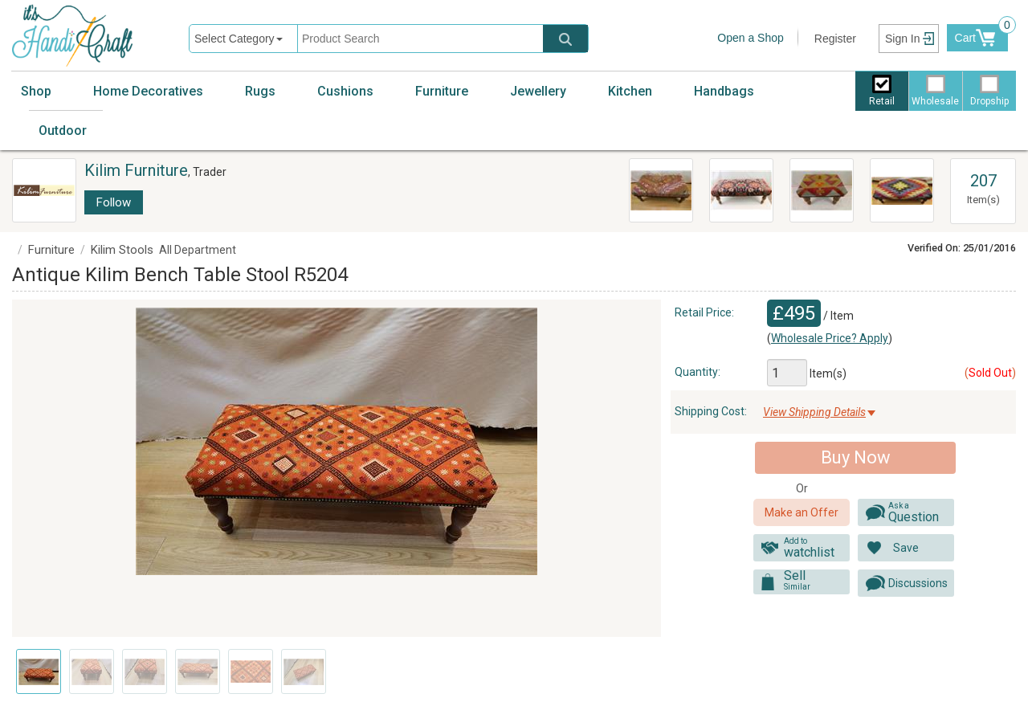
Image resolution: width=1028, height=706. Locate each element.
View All (983, 166)
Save (906, 547)
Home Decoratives (148, 91)
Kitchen (630, 91)
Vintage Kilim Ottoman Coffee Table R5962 (660, 190)
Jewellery (538, 91)
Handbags (724, 91)
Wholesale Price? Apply (829, 338)
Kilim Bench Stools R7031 (899, 181)
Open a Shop (750, 37)
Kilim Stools (122, 250)
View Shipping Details (814, 412)
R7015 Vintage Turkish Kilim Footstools (821, 189)
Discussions (918, 583)
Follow (113, 202)
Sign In (902, 38)
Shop (36, 91)
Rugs (260, 91)
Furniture (441, 91)
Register (835, 38)
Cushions (345, 91)
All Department (197, 249)
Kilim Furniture (136, 170)
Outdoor (63, 130)
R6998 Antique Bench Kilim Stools (738, 189)
